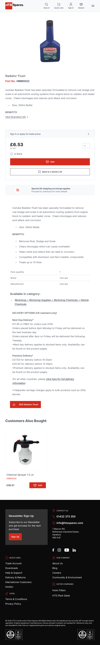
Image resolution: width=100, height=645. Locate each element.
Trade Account (13, 563)
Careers (56, 572)
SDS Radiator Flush (25, 404)
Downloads (11, 568)
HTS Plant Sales (61, 595)
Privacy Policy (13, 603)
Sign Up (16, 537)
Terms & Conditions (16, 599)
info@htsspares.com (69, 522)
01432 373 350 (66, 516)
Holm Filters (59, 590)
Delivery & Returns (15, 577)
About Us (57, 563)
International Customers (18, 582)
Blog (54, 568)
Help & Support (13, 572)
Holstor (9, 586)
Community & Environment (67, 577)
